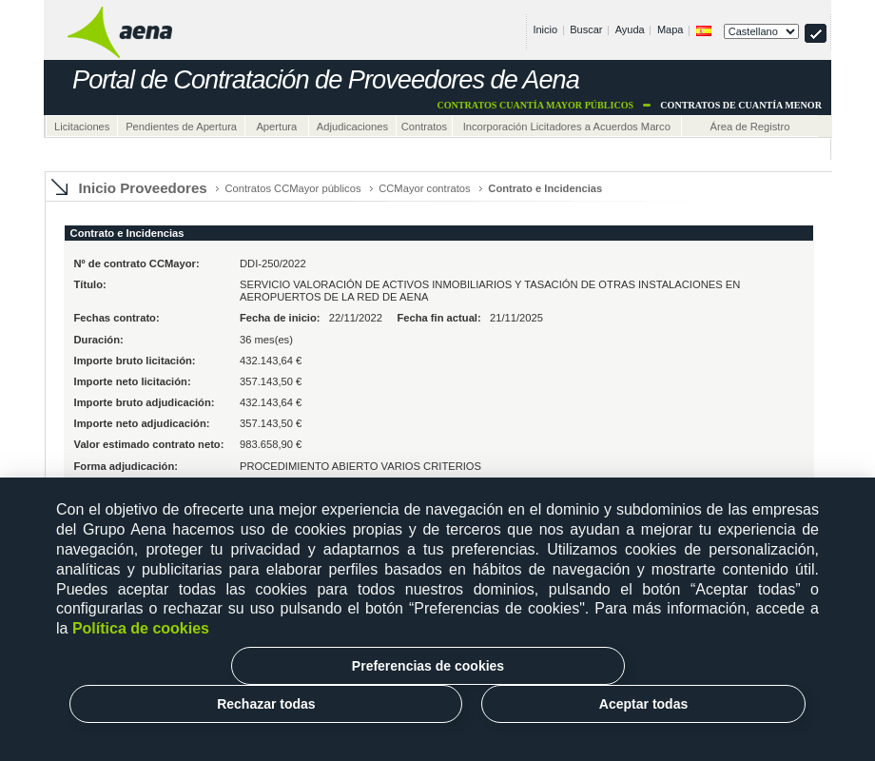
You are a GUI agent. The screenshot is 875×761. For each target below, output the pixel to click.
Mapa (670, 29)
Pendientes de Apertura (181, 126)
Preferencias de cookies (428, 665)
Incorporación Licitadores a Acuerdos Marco (567, 126)
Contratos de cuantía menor (741, 105)
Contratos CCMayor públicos (292, 188)
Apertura (276, 126)
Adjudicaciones (352, 126)
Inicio (545, 29)
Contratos (424, 126)
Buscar (586, 29)
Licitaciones (81, 126)
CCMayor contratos (424, 188)
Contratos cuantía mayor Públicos (535, 105)
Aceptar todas (643, 704)
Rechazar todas (266, 704)
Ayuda (630, 29)
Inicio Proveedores (143, 188)
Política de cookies (140, 628)
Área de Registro (749, 126)
